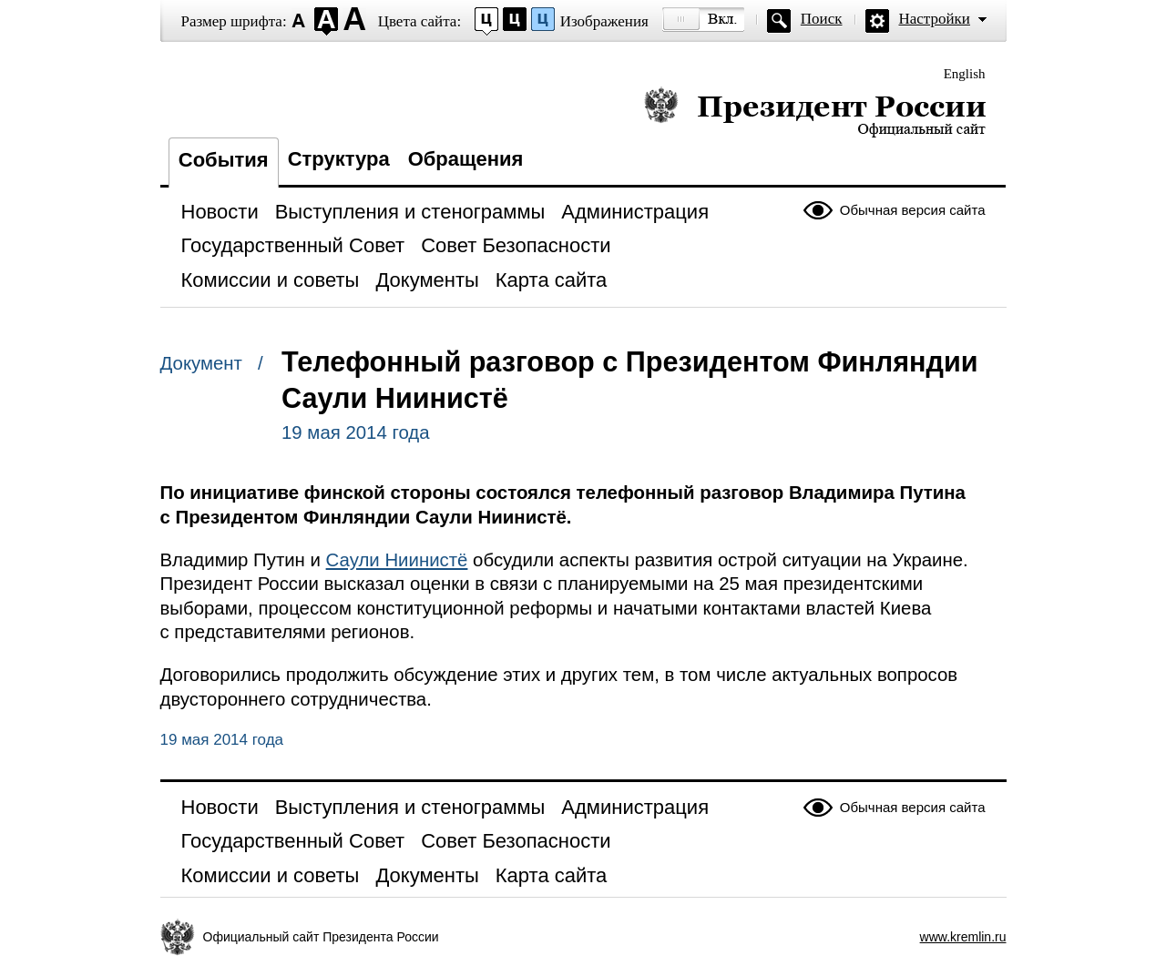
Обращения (466, 158)
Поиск (822, 18)
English (965, 73)
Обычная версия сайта (913, 210)
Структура (339, 158)
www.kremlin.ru (963, 937)
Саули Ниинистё (397, 560)
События (224, 159)
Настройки (934, 18)
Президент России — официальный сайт (815, 111)
